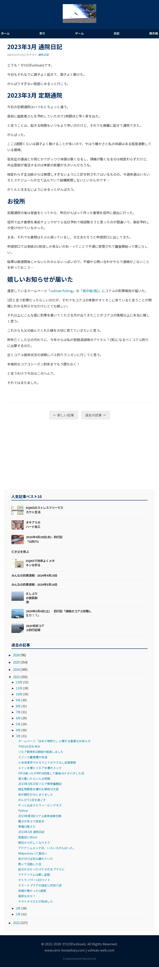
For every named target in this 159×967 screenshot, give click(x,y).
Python (23, 810)
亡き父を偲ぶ (20, 551)
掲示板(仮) (90, 290)
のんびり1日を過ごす (32, 800)
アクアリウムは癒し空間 (34, 874)
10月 (19, 694)
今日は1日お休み (29, 746)
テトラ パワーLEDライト (34, 880)
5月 (18, 724)
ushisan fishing (61, 290)
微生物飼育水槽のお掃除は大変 (38, 789)
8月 (18, 706)
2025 (16, 662)
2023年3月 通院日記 (31, 832)
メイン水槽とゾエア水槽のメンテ (40, 768)
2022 (16, 922)
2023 (16, 676)
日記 (116, 33)
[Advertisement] (79, 455)
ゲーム (79, 33)
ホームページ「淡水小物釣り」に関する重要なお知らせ (54, 741)
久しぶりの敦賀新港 (31, 597)
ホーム (5, 33)
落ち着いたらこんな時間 (34, 778)
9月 (18, 700)
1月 (18, 914)
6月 (18, 718)
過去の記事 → (95, 414)
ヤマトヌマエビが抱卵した (35, 901)
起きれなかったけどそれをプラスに (41, 869)
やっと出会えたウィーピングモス (40, 805)
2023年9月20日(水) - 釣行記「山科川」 (44, 539)
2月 (18, 908)
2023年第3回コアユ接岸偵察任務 (39, 816)
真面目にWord (27, 837)
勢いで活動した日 (29, 864)
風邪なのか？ (27, 896)
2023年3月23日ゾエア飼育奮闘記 (40, 784)
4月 (18, 730)
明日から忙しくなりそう (34, 842)
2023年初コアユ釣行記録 (35, 627)
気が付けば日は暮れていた (35, 859)
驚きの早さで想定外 (31, 821)
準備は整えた (27, 826)
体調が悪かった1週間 (32, 891)
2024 (16, 669)
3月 (18, 736)
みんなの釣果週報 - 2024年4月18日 (34, 575)
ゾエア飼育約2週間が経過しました (40, 752)
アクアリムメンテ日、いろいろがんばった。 (47, 848)
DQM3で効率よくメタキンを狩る (40, 562)
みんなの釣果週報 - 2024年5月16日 (34, 584)
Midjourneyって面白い (32, 853)
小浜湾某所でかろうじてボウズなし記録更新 (47, 762)
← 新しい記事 (63, 414)
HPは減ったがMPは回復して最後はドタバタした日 (51, 773)
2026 (16, 655)
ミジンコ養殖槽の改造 (32, 757)
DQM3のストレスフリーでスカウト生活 (44, 509)
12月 (19, 682)
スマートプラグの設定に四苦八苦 (40, 885)
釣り (42, 33)
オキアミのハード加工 (33, 524)
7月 (18, 712)
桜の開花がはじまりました (35, 794)
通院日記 (43, 55)
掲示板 (153, 33)
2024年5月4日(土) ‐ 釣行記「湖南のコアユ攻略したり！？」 (59, 613)
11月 (19, 688)
